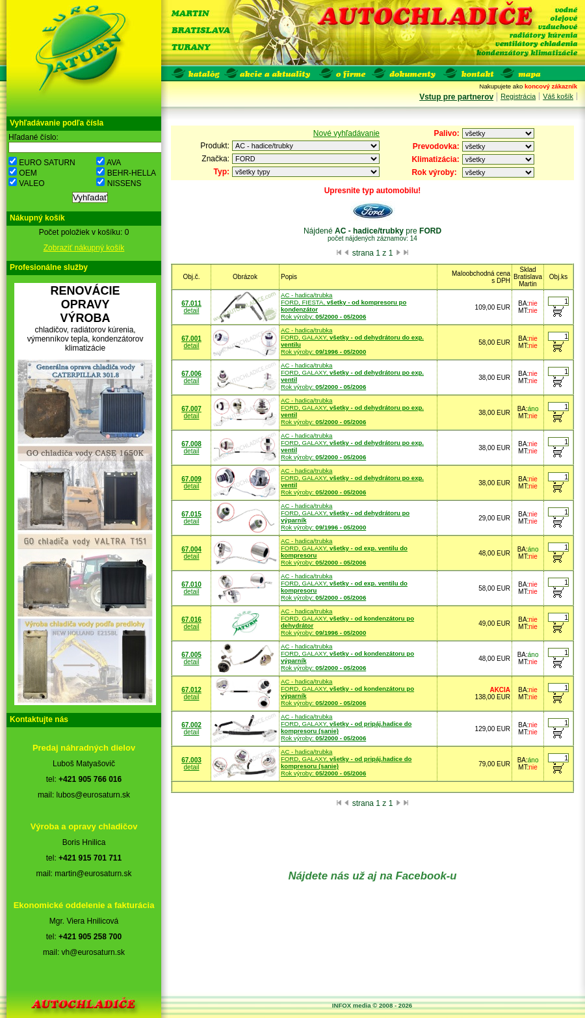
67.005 (191, 654)
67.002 (191, 725)
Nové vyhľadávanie (346, 133)
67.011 (191, 303)
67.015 (191, 514)
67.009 (191, 479)
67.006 (191, 373)
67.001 (191, 338)
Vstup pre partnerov (456, 96)
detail (192, 310)
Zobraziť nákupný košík (84, 247)
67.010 (191, 584)
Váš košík (558, 96)
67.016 (191, 619)
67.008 (191, 444)
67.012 (191, 689)
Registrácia (518, 96)
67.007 (191, 408)
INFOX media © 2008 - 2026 (372, 1005)
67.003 (191, 760)
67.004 (191, 549)
